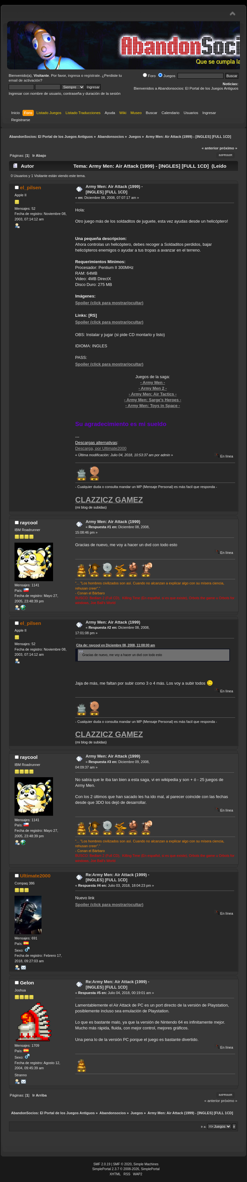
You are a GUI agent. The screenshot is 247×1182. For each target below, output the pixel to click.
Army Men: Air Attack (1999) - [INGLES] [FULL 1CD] (114, 189)
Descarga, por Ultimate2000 (100, 448)
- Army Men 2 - (153, 388)
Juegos (166, 76)
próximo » (228, 148)
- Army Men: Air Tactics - (153, 394)
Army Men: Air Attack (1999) (113, 521)
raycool (29, 522)
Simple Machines (146, 1164)
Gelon (27, 982)
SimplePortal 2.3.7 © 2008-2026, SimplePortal (126, 1169)
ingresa (74, 75)
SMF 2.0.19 (101, 1164)
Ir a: (203, 1126)
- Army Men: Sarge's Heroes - (152, 399)
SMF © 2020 (122, 1164)
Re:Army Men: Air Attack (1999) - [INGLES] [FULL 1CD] (117, 877)
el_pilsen (30, 187)
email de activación (24, 80)
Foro (149, 76)
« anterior (210, 148)
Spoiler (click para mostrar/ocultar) (109, 302)
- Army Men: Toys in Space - (152, 405)
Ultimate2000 (35, 875)
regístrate (92, 75)
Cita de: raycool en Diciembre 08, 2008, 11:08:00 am (115, 645)
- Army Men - (152, 382)
